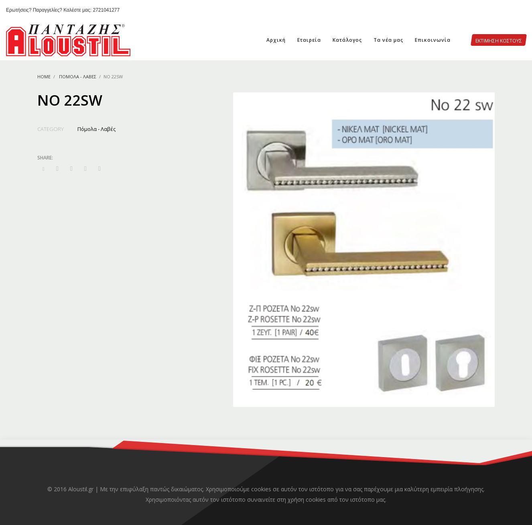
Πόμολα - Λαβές (77, 77)
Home (44, 77)
